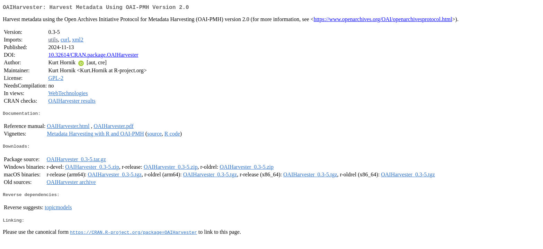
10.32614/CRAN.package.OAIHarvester (93, 56)
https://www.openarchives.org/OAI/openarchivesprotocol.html (383, 21)
